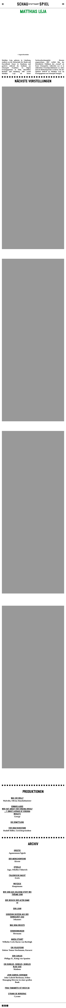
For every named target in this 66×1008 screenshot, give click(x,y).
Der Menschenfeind (17, 859)
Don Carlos (17, 956)
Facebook (3, 1005)
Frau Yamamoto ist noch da (17, 988)
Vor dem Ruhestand (17, 828)
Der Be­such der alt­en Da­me (17, 900)
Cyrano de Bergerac (17, 994)
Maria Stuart (17, 939)
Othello (17, 867)
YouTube (7, 1005)
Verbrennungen (17, 931)
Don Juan (17, 909)
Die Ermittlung (17, 822)
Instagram (5, 1005)
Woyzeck (17, 884)
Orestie (17, 850)
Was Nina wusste (17, 925)
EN (63, 4)
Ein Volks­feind (17, 948)
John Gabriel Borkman (17, 975)
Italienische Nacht (17, 875)
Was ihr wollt (17, 798)
